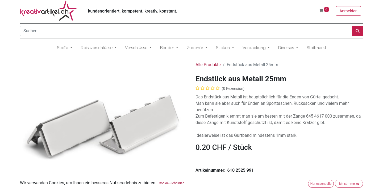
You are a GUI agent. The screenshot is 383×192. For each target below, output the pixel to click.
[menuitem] (316, 48)
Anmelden (348, 11)
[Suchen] (357, 31)
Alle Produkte (208, 64)
